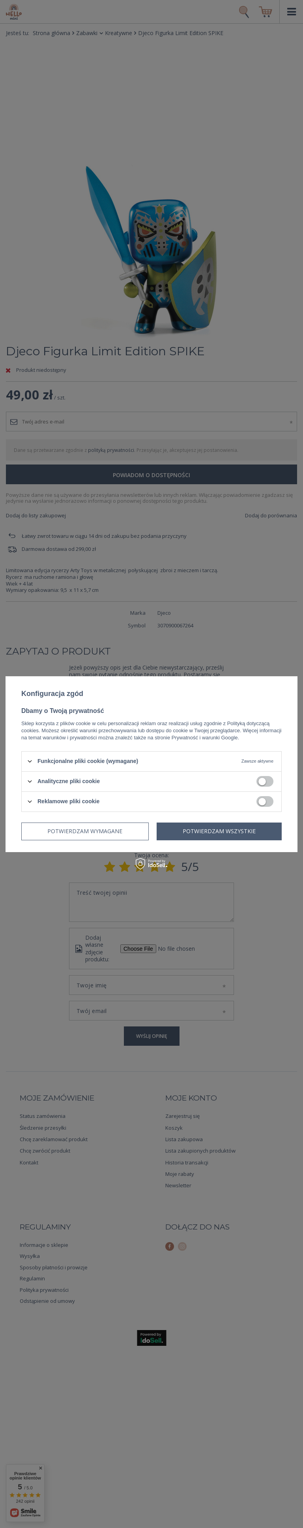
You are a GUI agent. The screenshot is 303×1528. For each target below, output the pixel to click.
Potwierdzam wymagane (84, 831)
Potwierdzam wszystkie (219, 831)
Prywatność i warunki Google (205, 737)
